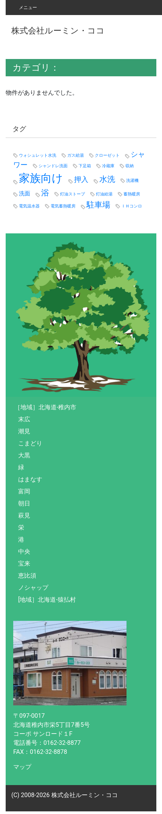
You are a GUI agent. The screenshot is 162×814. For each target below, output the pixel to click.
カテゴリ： (35, 67)
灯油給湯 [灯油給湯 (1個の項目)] (104, 194)
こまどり (30, 443)
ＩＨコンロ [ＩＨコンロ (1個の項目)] (131, 206)
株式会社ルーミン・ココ (58, 30)
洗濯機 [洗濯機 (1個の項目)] (132, 180)
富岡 (24, 491)
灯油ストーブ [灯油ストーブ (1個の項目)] (72, 194)
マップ (22, 766)
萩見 (24, 515)
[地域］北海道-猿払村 (47, 599)
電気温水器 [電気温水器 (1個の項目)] (29, 206)
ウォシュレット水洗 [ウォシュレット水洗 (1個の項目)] (37, 155)
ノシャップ (33, 587)
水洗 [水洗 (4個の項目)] (107, 179)
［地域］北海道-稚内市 (45, 407)
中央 (24, 551)
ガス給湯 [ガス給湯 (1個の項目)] (75, 155)
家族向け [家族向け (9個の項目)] (41, 178)
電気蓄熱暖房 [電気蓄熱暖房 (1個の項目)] (63, 206)
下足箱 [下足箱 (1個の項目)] (85, 165)
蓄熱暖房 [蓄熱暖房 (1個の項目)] (131, 194)
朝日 (24, 503)
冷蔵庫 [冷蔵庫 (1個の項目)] (108, 165)
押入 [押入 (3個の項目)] (81, 180)
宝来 (24, 563)
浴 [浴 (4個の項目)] (45, 192)
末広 (24, 419)
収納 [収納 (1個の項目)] (129, 165)
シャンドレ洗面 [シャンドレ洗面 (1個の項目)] (53, 165)
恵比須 (27, 575)
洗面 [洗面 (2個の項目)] (24, 193)
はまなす (30, 479)
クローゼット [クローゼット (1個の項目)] (107, 155)
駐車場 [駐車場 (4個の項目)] (98, 204)
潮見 (24, 431)
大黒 (24, 455)
